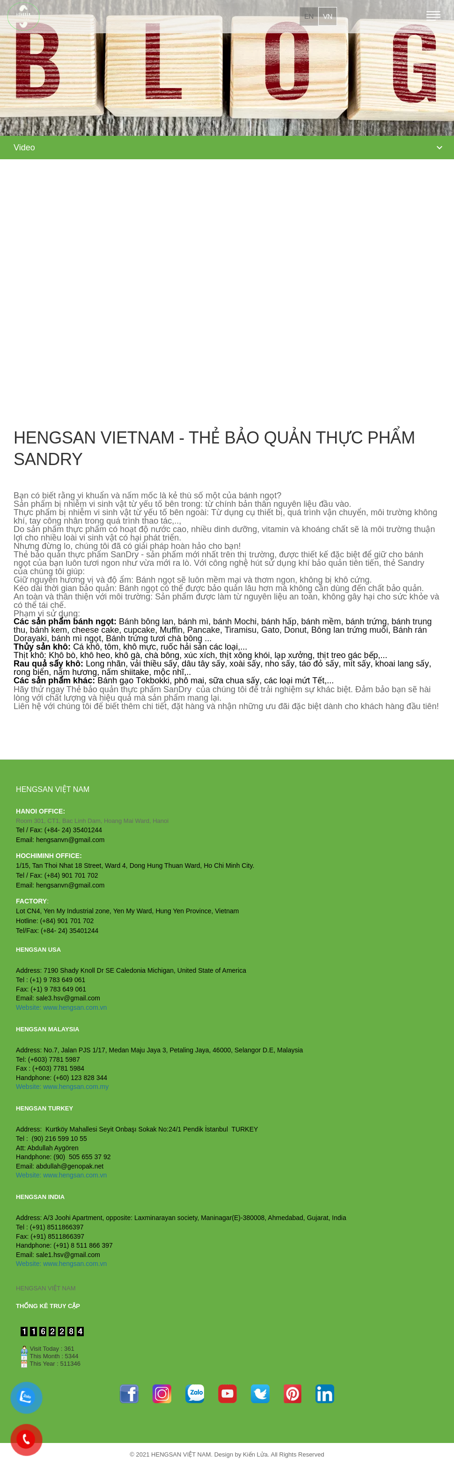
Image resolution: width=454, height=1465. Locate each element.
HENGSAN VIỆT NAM (45, 1288)
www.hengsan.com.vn (75, 1007)
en (309, 16)
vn (327, 16)
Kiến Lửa (255, 1454)
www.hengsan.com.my (76, 1086)
